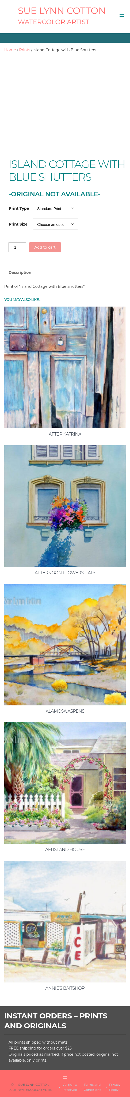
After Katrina (65, 434)
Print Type (19, 208)
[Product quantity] (17, 247)
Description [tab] (20, 272)
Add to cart (44, 247)
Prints (24, 49)
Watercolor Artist (53, 22)
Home (10, 49)
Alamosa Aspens (65, 711)
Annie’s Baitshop (65, 988)
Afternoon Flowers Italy (65, 572)
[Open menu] (121, 15)
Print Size (18, 224)
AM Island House (65, 849)
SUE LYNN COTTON (62, 10)
